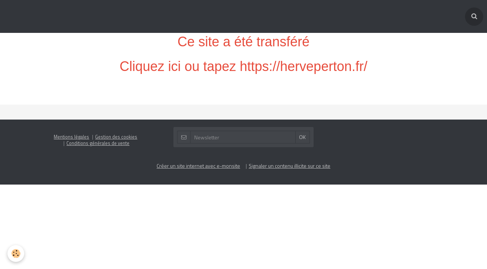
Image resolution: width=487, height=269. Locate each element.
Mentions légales (71, 104)
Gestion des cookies (116, 104)
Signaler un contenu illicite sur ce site (289, 133)
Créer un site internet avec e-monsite (198, 133)
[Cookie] (15, 253)
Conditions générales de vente (97, 110)
